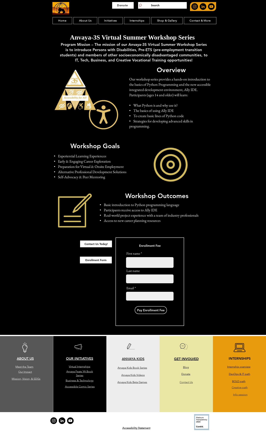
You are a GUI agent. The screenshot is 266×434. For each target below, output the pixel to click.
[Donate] (123, 5)
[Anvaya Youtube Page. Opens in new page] (211, 6)
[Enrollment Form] (96, 260)
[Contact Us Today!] (96, 244)
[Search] (162, 5)
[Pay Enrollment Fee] (151, 310)
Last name (133, 270)
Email (130, 288)
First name (133, 253)
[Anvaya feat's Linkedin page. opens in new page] (203, 6)
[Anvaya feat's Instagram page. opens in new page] (194, 6)
